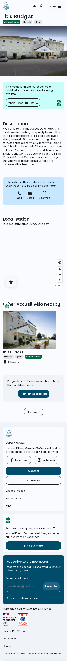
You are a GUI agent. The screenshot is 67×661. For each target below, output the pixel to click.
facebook (21, 460)
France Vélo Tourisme (48, 653)
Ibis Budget (13, 352)
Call (19, 198)
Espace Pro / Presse (14, 631)
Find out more (33, 545)
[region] (33, 258)
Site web (44, 198)
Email (30, 198)
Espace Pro (13, 498)
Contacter (34, 412)
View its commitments (23, 102)
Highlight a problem (33, 393)
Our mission (33, 480)
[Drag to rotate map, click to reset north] (59, 279)
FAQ (9, 506)
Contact (33, 471)
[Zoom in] (59, 269)
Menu (53, 6)
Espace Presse (15, 490)
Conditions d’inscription (22, 598)
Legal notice (10, 638)
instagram (49, 460)
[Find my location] (59, 262)
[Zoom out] (59, 274)
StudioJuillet (24, 653)
